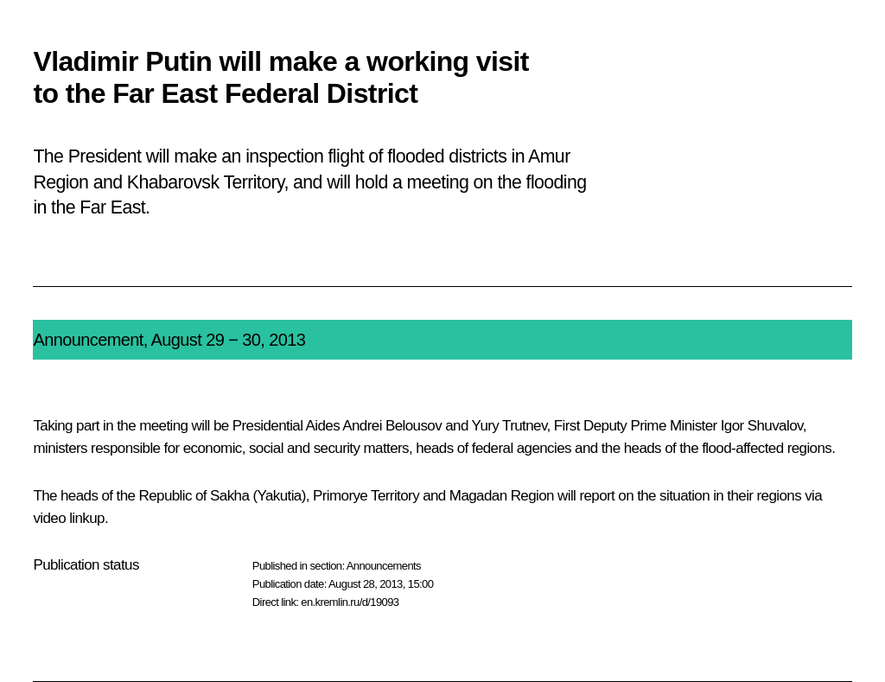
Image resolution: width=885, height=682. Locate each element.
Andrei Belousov (392, 425)
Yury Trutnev (509, 425)
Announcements (384, 565)
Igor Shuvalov (762, 425)
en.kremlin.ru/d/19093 (349, 602)
